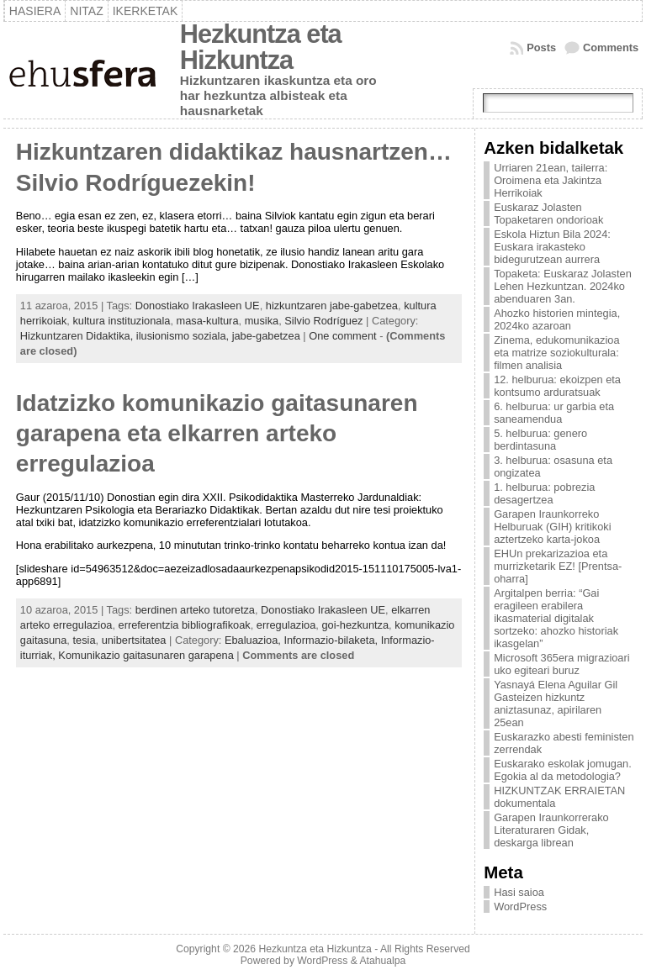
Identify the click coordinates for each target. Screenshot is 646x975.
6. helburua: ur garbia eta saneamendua (554, 412)
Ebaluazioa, (254, 640)
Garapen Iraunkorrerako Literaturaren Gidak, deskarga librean (551, 830)
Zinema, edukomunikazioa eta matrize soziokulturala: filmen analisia (556, 353)
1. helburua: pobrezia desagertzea (544, 493)
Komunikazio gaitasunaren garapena (145, 655)
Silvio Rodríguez (323, 320)
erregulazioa (286, 625)
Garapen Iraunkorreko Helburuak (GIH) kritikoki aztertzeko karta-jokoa (552, 526)
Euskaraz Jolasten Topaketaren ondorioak (548, 213)
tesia (83, 640)
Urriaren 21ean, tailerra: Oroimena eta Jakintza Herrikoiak (550, 180)
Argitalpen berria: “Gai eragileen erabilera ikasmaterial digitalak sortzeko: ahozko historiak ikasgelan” (556, 618)
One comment (342, 335)
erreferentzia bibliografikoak (185, 625)
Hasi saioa (519, 892)
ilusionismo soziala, (184, 335)
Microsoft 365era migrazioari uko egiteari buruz (561, 664)
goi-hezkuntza (355, 625)
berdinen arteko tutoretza (195, 609)
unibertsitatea (134, 640)
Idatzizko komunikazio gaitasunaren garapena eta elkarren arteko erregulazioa (217, 433)
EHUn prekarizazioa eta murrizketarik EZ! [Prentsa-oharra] (558, 566)
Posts (541, 47)
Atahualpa (382, 961)
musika (262, 320)
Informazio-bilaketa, (331, 640)
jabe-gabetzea (266, 335)
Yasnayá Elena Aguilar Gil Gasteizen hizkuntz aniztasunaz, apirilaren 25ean (555, 703)
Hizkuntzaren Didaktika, (78, 335)
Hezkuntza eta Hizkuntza (261, 47)
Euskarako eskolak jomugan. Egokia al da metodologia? (563, 770)
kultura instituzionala (121, 320)
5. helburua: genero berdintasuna (540, 439)
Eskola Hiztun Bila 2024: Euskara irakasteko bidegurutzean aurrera (552, 247)
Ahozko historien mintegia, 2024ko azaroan (557, 319)
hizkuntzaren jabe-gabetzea (332, 305)
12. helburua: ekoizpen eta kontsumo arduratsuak (557, 385)
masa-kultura (208, 320)
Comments (610, 47)
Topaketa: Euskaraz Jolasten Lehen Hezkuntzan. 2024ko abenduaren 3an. (563, 286)
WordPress (520, 906)
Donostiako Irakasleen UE (197, 305)
